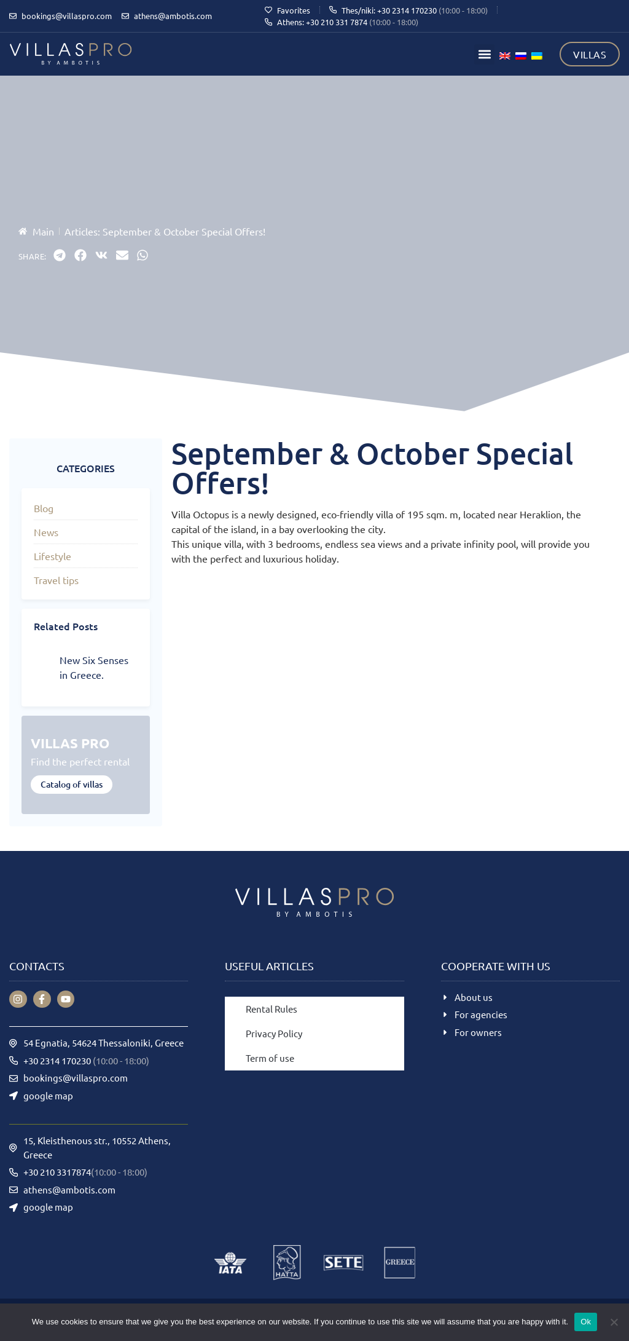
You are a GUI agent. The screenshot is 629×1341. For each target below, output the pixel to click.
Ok (585, 1321)
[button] (484, 54)
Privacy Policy (274, 1033)
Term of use (270, 1058)
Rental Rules (271, 1009)
